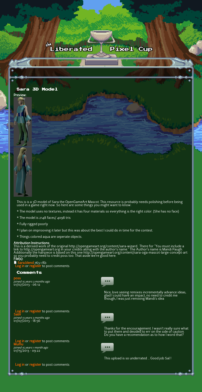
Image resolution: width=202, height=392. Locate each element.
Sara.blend (26, 263)
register (35, 266)
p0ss (17, 278)
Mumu (18, 344)
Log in (19, 266)
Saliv (17, 314)
